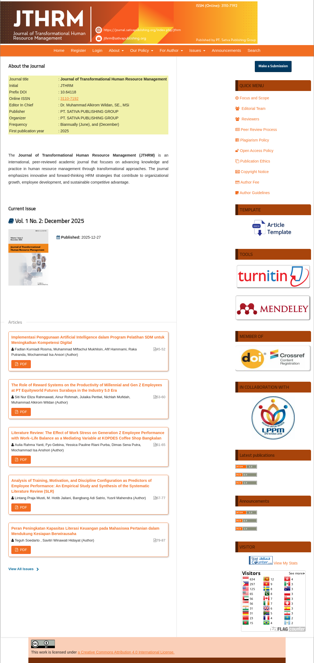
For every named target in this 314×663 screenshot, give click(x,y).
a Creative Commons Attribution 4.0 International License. (126, 652)
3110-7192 (69, 98)
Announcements (226, 50)
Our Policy (140, 50)
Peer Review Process (256, 129)
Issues (195, 50)
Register (78, 50)
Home (59, 50)
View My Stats (286, 563)
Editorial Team (250, 108)
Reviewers (247, 119)
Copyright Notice (252, 172)
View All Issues (21, 569)
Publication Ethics (252, 161)
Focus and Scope (252, 98)
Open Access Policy (254, 150)
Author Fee (247, 182)
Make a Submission (273, 66)
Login (97, 50)
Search (254, 50)
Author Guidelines (252, 193)
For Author (170, 50)
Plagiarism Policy (252, 140)
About (115, 50)
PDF (23, 364)
